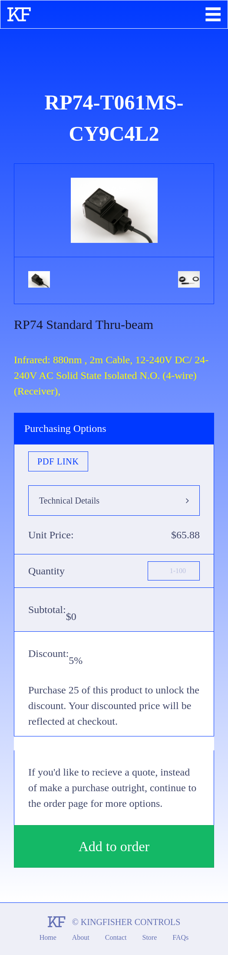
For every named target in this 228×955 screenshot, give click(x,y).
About (80, 937)
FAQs (180, 937)
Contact (116, 937)
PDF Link (58, 461)
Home (48, 937)
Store (149, 937)
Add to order (114, 846)
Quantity (46, 571)
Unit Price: (51, 535)
